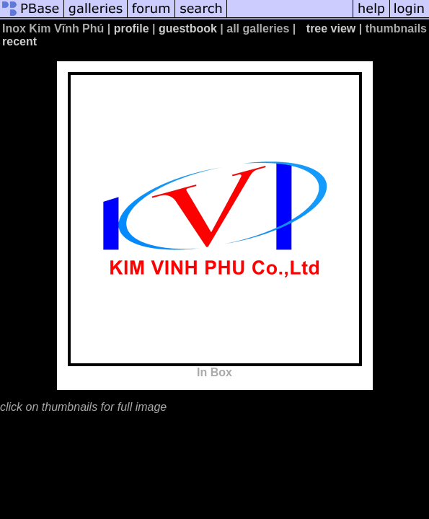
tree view (330, 28)
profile (131, 28)
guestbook (188, 28)
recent (19, 41)
